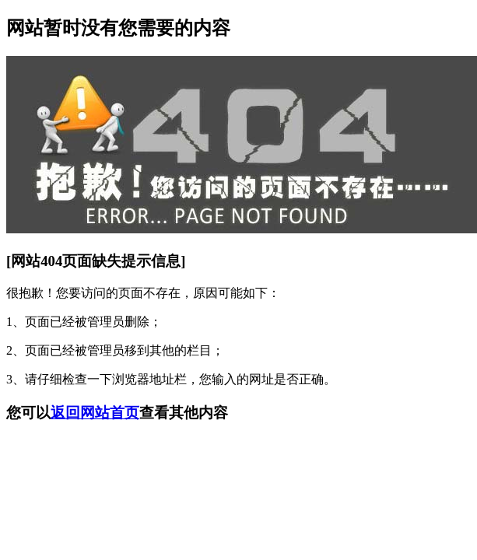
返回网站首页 (95, 412)
